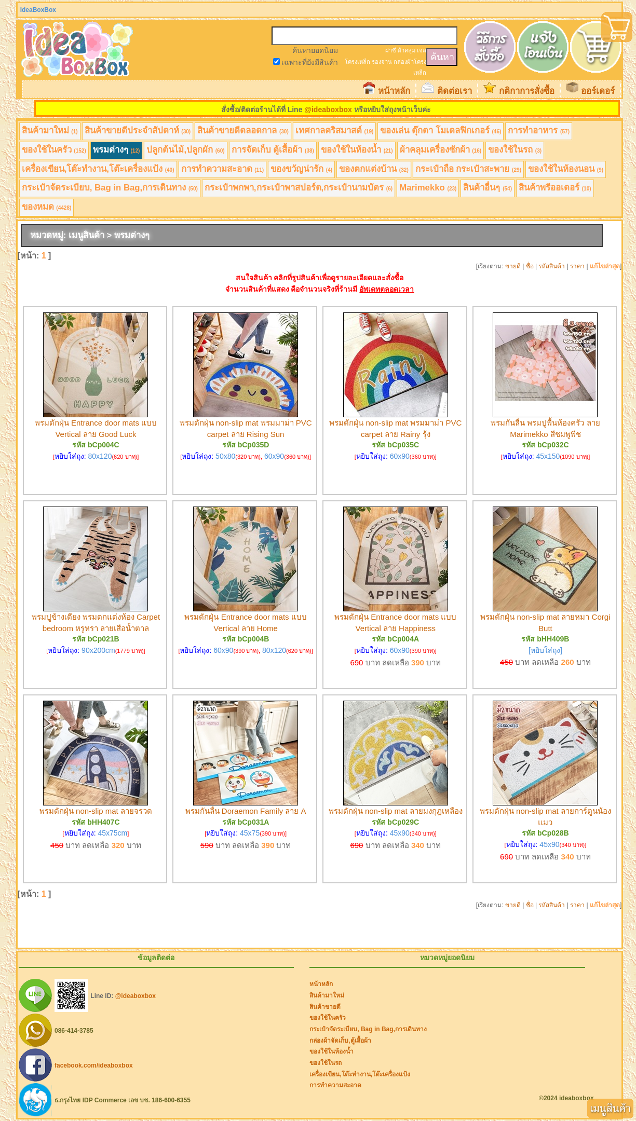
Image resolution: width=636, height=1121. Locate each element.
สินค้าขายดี (325, 1006)
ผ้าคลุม (406, 50)
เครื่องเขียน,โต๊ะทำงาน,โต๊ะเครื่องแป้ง (98, 169)
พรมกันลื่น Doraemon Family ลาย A (245, 810)
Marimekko (427, 188)
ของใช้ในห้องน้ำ (357, 150)
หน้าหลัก (394, 91)
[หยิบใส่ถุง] (545, 650)
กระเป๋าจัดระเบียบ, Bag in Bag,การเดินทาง (110, 188)
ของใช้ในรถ (515, 150)
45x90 (400, 833)
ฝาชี (390, 50)
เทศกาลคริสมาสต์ (334, 130)
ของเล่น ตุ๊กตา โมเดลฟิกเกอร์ (440, 130)
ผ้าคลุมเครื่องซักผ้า (441, 150)
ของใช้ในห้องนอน (565, 169)
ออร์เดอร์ (598, 91)
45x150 (548, 456)
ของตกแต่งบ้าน (374, 169)
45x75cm (112, 833)
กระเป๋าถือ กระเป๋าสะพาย (468, 169)
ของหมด (47, 207)
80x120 (100, 456)
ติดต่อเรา (454, 91)
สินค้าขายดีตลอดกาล (243, 130)
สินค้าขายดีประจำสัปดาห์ (138, 130)
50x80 (225, 456)
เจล (421, 50)
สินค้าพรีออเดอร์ (555, 188)
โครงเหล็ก (357, 62)
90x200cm (98, 650)
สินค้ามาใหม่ (50, 130)
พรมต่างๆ (116, 150)
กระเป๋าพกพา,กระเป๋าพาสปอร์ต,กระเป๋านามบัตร (299, 188)
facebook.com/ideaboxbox (94, 1065)
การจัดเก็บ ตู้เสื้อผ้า (273, 150)
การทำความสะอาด (222, 169)
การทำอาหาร (539, 130)
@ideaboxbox (327, 109)
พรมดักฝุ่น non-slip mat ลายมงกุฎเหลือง (396, 810)
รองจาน (382, 62)
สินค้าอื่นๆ (487, 188)
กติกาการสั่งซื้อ (526, 91)
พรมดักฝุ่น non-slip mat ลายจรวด (95, 810)
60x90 (274, 456)
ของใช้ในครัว (54, 150)
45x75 (250, 833)
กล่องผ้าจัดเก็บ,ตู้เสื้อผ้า (340, 1040)
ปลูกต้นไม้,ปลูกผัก (185, 150)
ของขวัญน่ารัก (301, 169)
